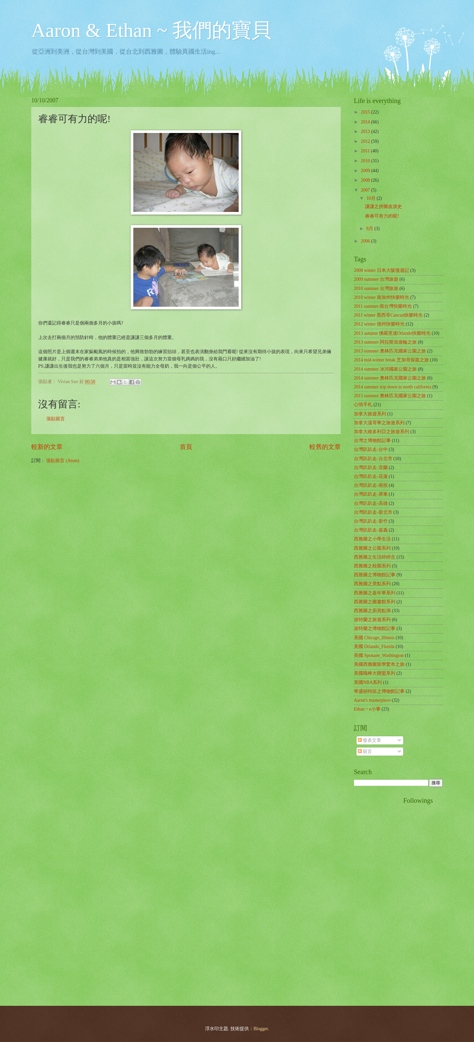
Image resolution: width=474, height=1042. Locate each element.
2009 (366, 170)
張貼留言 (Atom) (62, 460)
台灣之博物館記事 (372, 440)
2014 (366, 121)
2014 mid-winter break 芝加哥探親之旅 (391, 359)
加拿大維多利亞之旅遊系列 (381, 431)
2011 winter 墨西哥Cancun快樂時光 (388, 315)
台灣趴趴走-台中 (371, 449)
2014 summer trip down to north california (392, 386)
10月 (371, 198)
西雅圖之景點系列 (372, 583)
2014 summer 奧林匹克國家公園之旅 (390, 378)
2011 (366, 150)
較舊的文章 (325, 446)
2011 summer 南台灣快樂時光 (383, 306)
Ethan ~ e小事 (367, 709)
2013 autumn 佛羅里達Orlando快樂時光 (392, 333)
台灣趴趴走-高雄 (371, 503)
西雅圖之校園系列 (372, 565)
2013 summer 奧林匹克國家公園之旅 (390, 351)
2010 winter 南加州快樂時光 (381, 297)
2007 (366, 190)
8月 (370, 228)
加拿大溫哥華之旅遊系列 (379, 422)
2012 (366, 141)
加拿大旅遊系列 (370, 413)
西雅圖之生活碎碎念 (374, 557)
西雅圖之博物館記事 (374, 574)
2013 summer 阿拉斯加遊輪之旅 (385, 342)
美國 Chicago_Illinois (374, 637)
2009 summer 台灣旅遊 (376, 279)
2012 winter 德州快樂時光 (379, 324)
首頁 (186, 446)
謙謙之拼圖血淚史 (383, 206)
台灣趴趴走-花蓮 (371, 476)
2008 (366, 180)
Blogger (260, 1028)
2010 (366, 160)
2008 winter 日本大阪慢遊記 (381, 270)
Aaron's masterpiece (372, 700)
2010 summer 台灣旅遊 (376, 288)
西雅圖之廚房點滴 (372, 610)
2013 (366, 131)
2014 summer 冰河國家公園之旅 (385, 369)
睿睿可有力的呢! (382, 216)
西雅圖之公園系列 (372, 548)
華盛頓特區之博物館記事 (379, 691)
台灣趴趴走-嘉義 (371, 530)
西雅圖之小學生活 (372, 538)
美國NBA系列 (368, 682)
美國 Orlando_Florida (374, 646)
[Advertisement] (380, 895)
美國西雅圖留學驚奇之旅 (379, 664)
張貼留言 (55, 418)
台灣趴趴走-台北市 (373, 458)
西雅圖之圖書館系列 (374, 601)
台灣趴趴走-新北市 (373, 512)
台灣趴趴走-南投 (371, 485)
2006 (366, 241)
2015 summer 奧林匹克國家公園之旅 (390, 395)
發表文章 (369, 740)
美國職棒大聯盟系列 (374, 673)
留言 (365, 751)
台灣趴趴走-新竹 (371, 521)
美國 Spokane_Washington (379, 655)
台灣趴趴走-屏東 (371, 494)
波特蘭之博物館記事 (374, 628)
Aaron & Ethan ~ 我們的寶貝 (151, 30)
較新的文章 (47, 446)
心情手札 (363, 404)
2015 (366, 112)
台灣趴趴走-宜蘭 (371, 467)
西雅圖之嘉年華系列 (374, 592)
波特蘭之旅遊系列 (372, 619)
